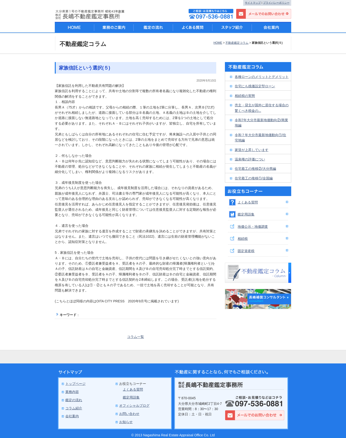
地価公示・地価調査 (253, 227)
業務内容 (72, 392)
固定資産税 (246, 251)
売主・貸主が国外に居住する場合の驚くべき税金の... (262, 107)
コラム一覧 (135, 337)
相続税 (243, 239)
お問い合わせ (129, 414)
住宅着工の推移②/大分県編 (255, 169)
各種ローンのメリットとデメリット (262, 77)
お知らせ (126, 422)
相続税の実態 (245, 96)
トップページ (75, 384)
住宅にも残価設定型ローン (255, 86)
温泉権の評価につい (250, 159)
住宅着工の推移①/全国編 (254, 178)
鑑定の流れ (153, 27)
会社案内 (271, 27)
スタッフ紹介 (232, 27)
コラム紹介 (73, 408)
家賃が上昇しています (251, 150)
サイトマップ (253, 2)
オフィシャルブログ (134, 405)
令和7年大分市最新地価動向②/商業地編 (261, 122)
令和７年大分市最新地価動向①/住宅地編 (260, 137)
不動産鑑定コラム (236, 42)
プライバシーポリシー (276, 2)
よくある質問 (248, 202)
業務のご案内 (114, 27)
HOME (217, 42)
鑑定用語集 (246, 214)
